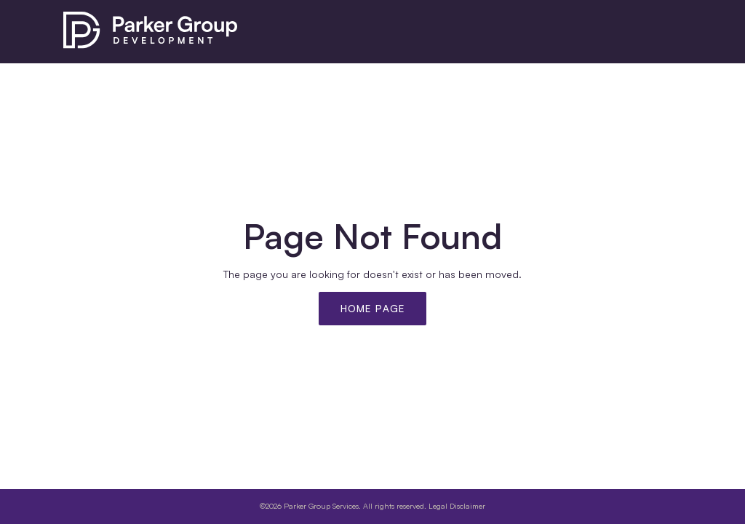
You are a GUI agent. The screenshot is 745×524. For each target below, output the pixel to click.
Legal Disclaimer (457, 506)
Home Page (372, 308)
